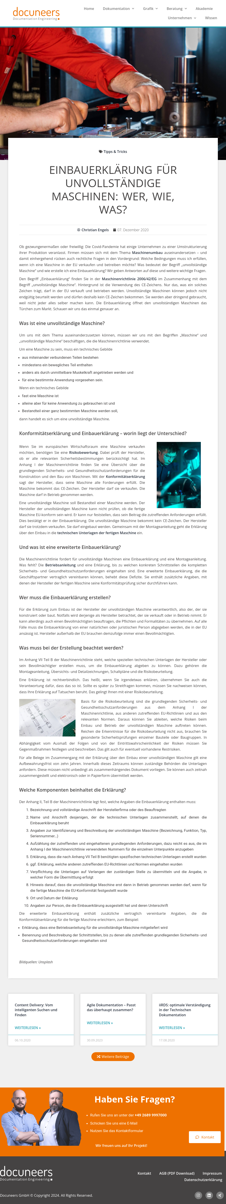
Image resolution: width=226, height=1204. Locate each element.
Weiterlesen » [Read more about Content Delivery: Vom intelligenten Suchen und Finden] (28, 1027)
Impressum (212, 1173)
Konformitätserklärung (125, 476)
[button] (112, 1056)
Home (89, 8)
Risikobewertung (83, 452)
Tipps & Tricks (115, 151)
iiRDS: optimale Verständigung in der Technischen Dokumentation (184, 1010)
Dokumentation (118, 8)
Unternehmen (182, 18)
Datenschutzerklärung (203, 1179)
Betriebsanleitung (60, 565)
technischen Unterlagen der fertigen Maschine (96, 532)
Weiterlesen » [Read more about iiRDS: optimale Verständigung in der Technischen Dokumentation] (172, 1027)
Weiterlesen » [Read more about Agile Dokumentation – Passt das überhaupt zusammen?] (100, 1022)
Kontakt (144, 1173)
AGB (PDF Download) (176, 1173)
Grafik (150, 8)
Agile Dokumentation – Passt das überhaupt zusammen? (111, 1007)
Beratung (177, 8)
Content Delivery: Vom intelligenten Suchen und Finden (36, 1010)
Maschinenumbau (147, 252)
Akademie (204, 8)
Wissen (211, 17)
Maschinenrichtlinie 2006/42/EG (129, 278)
